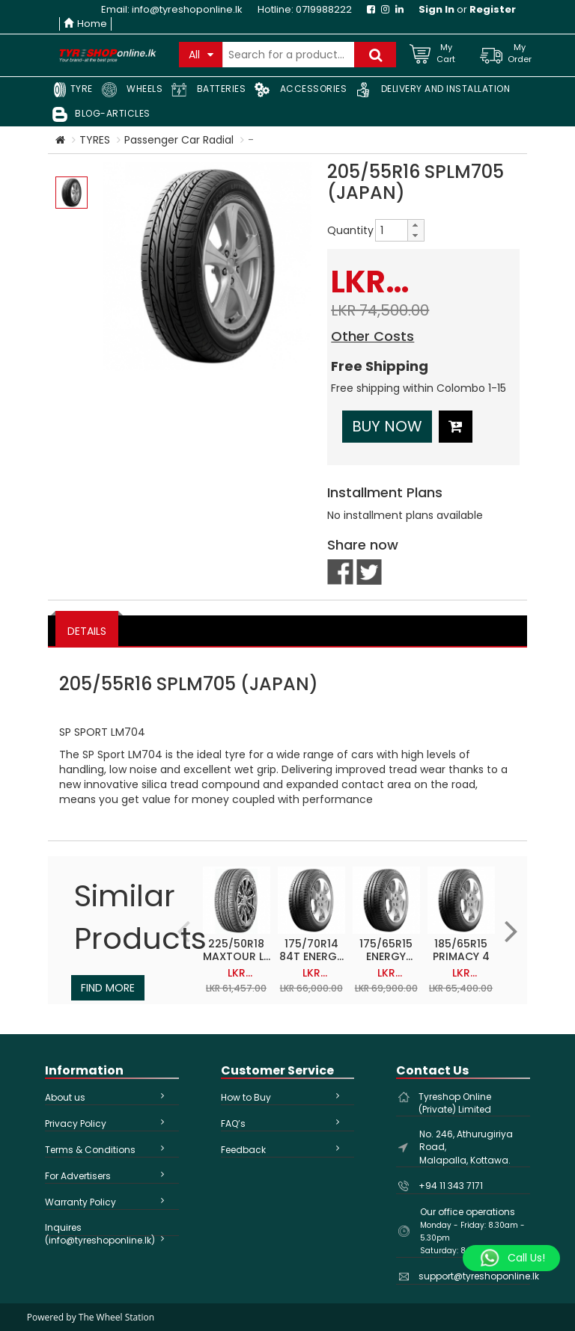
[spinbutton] (391, 230)
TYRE (72, 89)
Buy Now (387, 426)
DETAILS (86, 631)
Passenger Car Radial (179, 139)
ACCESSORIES (301, 89)
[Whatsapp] (511, 1258)
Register (492, 9)
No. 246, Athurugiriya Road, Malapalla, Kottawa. (466, 1147)
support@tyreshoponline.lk (479, 1276)
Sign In (436, 9)
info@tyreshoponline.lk (187, 9)
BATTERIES (208, 89)
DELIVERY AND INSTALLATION (433, 89)
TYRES (94, 139)
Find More (108, 987)
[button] (415, 225)
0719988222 (324, 9)
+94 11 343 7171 (451, 1185)
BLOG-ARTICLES (101, 114)
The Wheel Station (116, 1317)
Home (85, 23)
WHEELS (132, 89)
